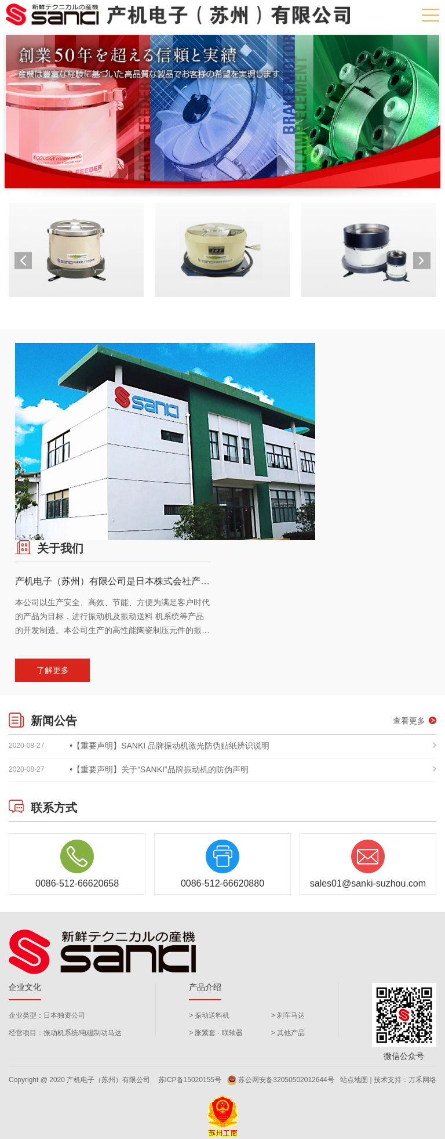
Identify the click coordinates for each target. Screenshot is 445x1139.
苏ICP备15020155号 (189, 1080)
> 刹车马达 (288, 1015)
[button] (422, 260)
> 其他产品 (288, 1033)
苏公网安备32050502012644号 (280, 1080)
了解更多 (53, 670)
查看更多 (414, 721)
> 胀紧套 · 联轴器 (215, 1033)
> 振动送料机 (209, 1015)
